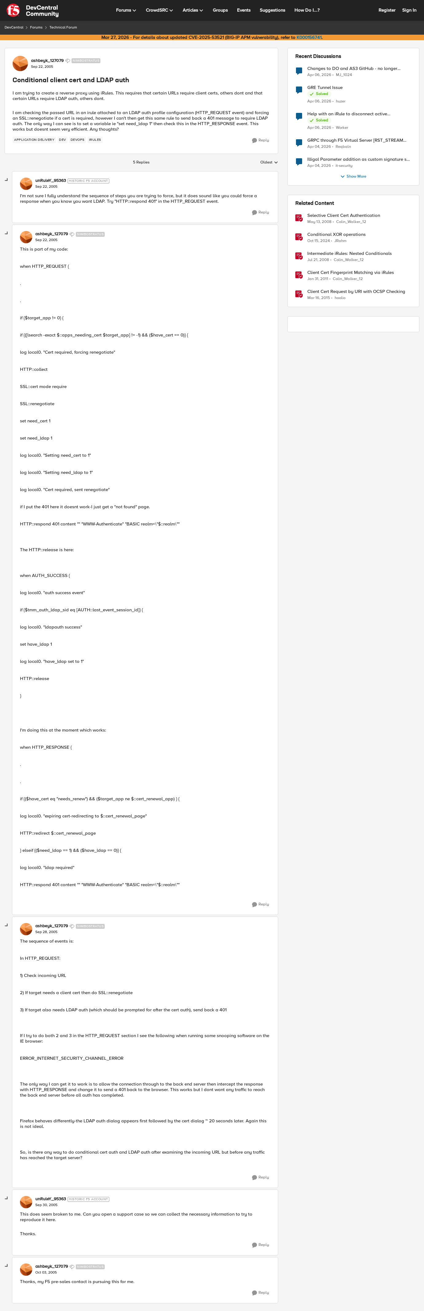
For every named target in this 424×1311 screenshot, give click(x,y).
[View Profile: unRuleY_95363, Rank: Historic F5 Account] (26, 184)
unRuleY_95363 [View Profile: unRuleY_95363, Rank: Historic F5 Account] (50, 180)
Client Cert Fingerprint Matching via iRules (350, 272)
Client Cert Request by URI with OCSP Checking (356, 291)
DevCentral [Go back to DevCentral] (14, 27)
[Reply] (260, 140)
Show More (353, 176)
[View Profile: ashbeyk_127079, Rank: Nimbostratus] (20, 63)
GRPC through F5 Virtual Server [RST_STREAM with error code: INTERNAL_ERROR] (355, 140)
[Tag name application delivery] (34, 139)
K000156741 (309, 37)
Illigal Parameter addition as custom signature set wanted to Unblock (358, 159)
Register (387, 10)
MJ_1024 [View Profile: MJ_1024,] (344, 74)
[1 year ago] (318, 241)
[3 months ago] (319, 74)
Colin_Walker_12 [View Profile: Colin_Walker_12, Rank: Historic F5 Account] (351, 222)
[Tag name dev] (62, 139)
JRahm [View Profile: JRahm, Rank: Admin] (340, 241)
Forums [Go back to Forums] (36, 27)
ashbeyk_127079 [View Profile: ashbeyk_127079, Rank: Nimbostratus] (47, 60)
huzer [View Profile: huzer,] (340, 101)
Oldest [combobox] (269, 162)
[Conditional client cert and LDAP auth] (46, 187)
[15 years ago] (317, 279)
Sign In (409, 10)
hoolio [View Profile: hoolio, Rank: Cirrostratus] (340, 298)
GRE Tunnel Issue (325, 87)
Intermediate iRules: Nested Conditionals (349, 253)
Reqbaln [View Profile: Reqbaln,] (343, 146)
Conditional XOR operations (336, 234)
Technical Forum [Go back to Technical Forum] (63, 27)
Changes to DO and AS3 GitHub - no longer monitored (352, 68)
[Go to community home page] (32, 10)
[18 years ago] (319, 222)
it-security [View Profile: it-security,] (344, 165)
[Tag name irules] (95, 139)
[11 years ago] (318, 298)
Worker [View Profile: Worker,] (342, 127)
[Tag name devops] (77, 139)
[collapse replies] (6, 180)
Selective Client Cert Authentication (343, 215)
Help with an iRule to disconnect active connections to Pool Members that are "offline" (355, 114)
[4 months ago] (319, 146)
